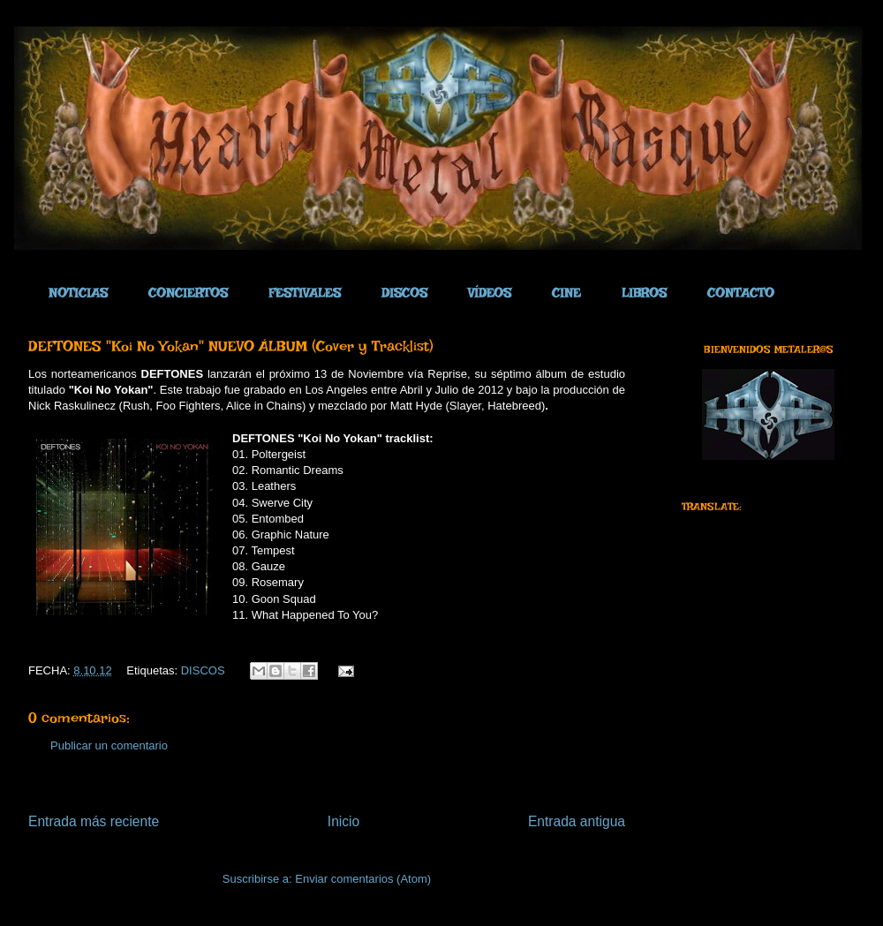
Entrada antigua (576, 821)
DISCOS (203, 670)
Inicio (343, 821)
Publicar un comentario (109, 745)
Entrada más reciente (93, 821)
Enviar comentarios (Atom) (363, 878)
